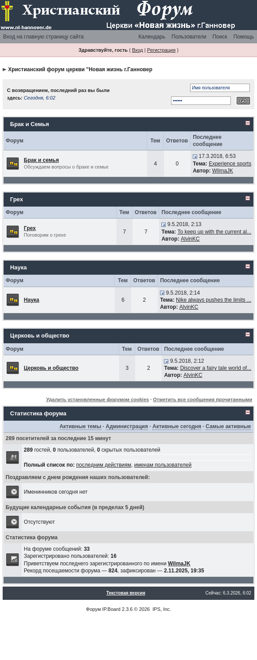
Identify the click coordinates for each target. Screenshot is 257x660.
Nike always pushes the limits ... (213, 300)
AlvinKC (190, 239)
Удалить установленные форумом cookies (97, 399)
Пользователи (188, 37)
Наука (18, 267)
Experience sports (230, 164)
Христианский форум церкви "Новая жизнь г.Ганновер (80, 69)
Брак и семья (41, 160)
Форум (93, 609)
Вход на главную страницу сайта (43, 37)
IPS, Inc (161, 609)
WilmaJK (222, 171)
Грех (16, 199)
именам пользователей (162, 465)
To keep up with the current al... (214, 232)
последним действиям (103, 465)
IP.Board (111, 609)
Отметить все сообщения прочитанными (202, 399)
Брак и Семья (29, 124)
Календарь (151, 37)
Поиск (219, 37)
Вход (137, 50)
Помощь (244, 37)
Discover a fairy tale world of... (215, 368)
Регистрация (161, 50)
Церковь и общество (40, 335)
